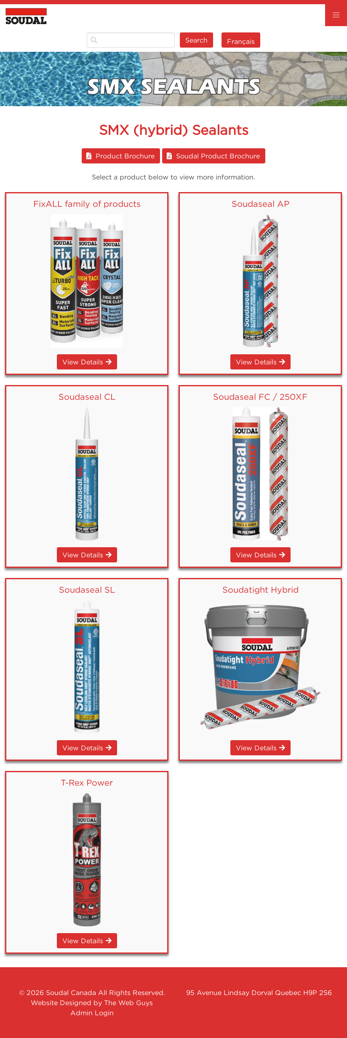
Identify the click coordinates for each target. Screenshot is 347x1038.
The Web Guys (128, 1002)
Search (196, 40)
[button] (336, 15)
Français (241, 41)
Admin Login (92, 1013)
